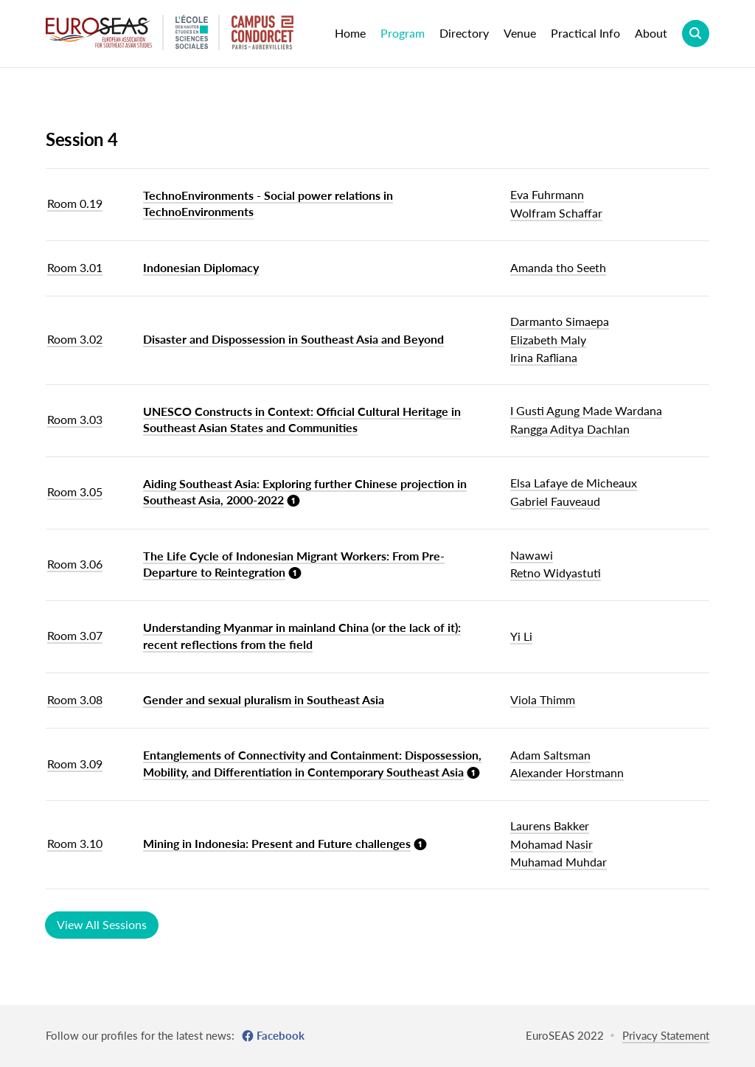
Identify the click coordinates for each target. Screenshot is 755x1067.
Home (350, 33)
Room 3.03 (74, 419)
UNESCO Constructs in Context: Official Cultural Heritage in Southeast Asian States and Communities (302, 419)
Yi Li (521, 636)
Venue (520, 33)
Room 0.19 (74, 203)
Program (402, 33)
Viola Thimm (542, 699)
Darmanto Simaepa (559, 321)
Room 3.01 (74, 267)
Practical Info (585, 33)
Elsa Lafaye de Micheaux (573, 483)
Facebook (281, 1035)
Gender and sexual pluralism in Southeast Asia (263, 699)
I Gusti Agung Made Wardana (586, 410)
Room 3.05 (74, 491)
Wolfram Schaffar (556, 213)
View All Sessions (102, 924)
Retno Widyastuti (555, 573)
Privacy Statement (665, 1035)
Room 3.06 (74, 564)
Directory (464, 33)
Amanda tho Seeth (558, 267)
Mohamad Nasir (551, 844)
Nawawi (531, 555)
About (651, 33)
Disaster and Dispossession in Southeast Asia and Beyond (293, 339)
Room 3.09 (74, 764)
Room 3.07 (74, 635)
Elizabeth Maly (548, 340)
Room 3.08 (74, 699)
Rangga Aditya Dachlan (570, 429)
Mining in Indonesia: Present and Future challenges (277, 843)
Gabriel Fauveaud (555, 501)
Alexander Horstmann (567, 772)
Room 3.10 (74, 843)
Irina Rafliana (543, 357)
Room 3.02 (74, 339)
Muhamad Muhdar (558, 862)
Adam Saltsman (550, 755)
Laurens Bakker (549, 826)
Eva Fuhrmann (547, 194)
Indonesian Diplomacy (201, 267)
